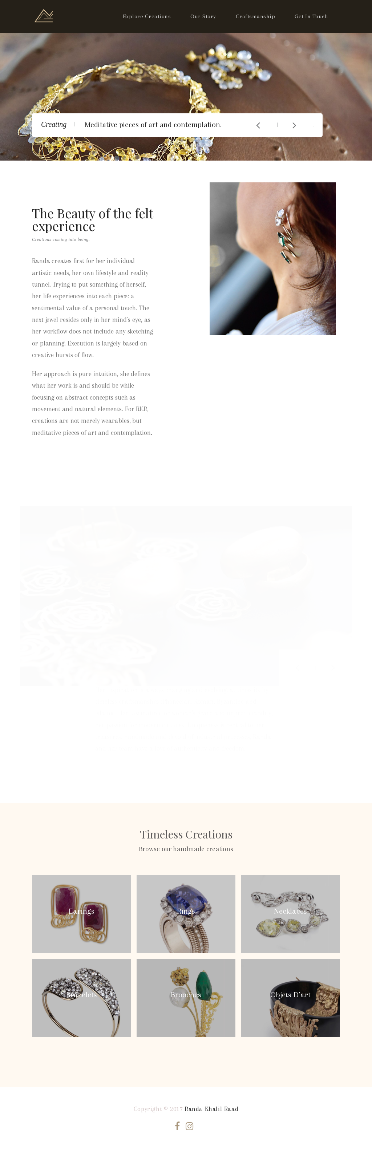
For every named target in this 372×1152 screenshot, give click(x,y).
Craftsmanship (255, 16)
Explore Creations (147, 16)
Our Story (203, 16)
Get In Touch (311, 16)
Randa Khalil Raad (211, 1108)
